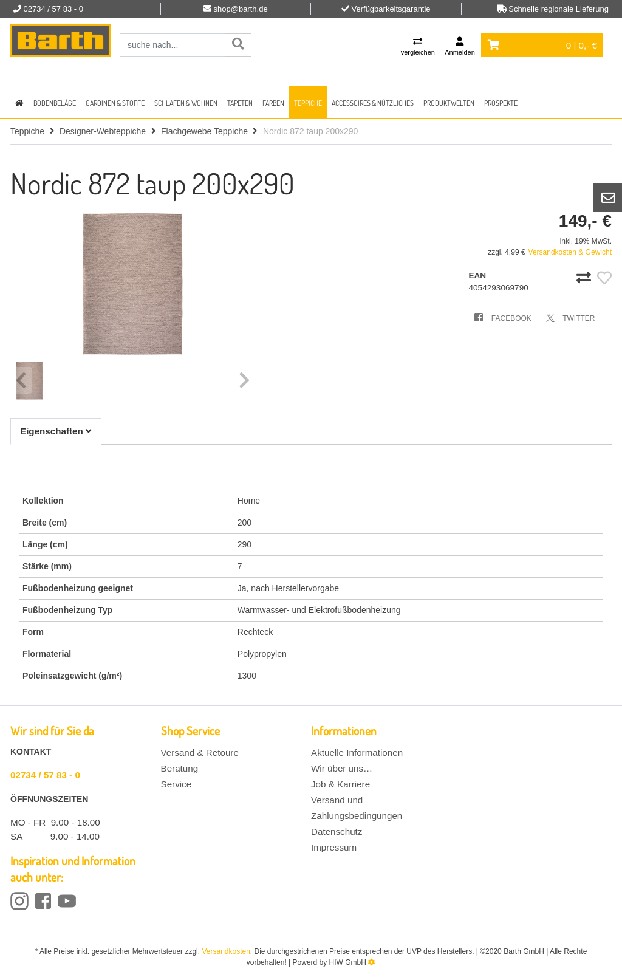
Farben (273, 103)
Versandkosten (226, 951)
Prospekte (501, 103)
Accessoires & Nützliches (373, 103)
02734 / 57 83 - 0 (45, 775)
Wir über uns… (341, 768)
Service (176, 784)
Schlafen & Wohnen (185, 103)
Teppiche (308, 103)
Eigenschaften (56, 431)
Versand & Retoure (200, 752)
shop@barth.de (241, 8)
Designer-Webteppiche (103, 131)
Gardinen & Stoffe (115, 103)
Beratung (180, 768)
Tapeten (240, 103)
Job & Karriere (340, 784)
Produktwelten (448, 103)
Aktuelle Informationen (357, 752)
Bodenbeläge (54, 103)
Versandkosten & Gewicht (570, 252)
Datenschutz (336, 831)
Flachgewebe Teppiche (204, 131)
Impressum (334, 847)
